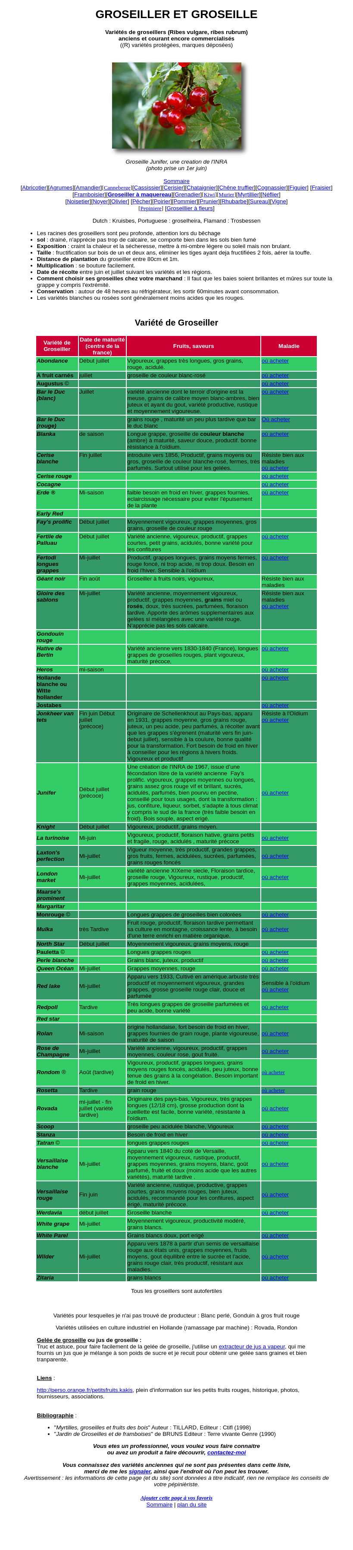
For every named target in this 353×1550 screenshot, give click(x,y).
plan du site (191, 1504)
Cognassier (271, 187)
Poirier (162, 201)
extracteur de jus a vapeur (252, 1346)
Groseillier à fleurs (190, 208)
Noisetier (78, 201)
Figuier (298, 187)
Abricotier (34, 187)
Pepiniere (151, 208)
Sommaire (176, 181)
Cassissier (147, 187)
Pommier (185, 201)
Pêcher (141, 201)
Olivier (119, 201)
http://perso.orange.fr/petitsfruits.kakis (85, 1390)
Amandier (88, 187)
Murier (226, 194)
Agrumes (61, 187)
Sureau (259, 201)
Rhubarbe (234, 201)
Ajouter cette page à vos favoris (176, 1497)
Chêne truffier (236, 187)
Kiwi (209, 194)
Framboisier (89, 194)
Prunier (209, 201)
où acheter (275, 360)
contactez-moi (226, 1452)
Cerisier (174, 187)
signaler (139, 1471)
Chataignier (201, 187)
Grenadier (187, 194)
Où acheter (276, 419)
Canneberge (117, 187)
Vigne (279, 201)
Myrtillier (248, 194)
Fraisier (321, 187)
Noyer (100, 201)
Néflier (270, 194)
